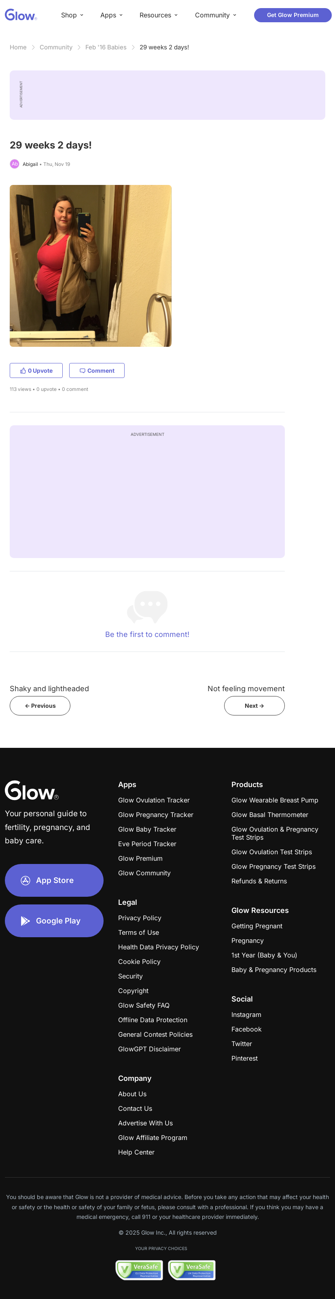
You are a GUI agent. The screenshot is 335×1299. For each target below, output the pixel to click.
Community (56, 47)
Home (18, 47)
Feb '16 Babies (106, 47)
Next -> (254, 705)
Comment (96, 370)
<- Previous (40, 705)
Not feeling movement (246, 688)
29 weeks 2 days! (164, 47)
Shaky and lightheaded (49, 688)
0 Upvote (36, 370)
